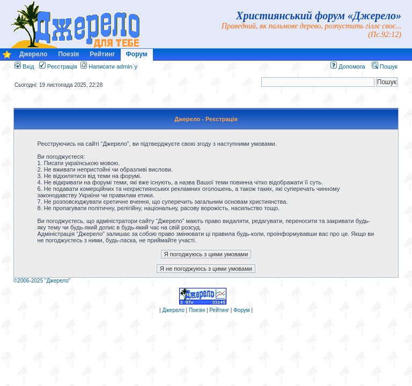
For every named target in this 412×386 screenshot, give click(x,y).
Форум (137, 54)
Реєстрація (58, 66)
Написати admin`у (113, 66)
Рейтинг (102, 54)
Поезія (68, 54)
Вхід (24, 66)
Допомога (347, 66)
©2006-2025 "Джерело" (41, 281)
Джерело (33, 54)
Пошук (385, 66)
